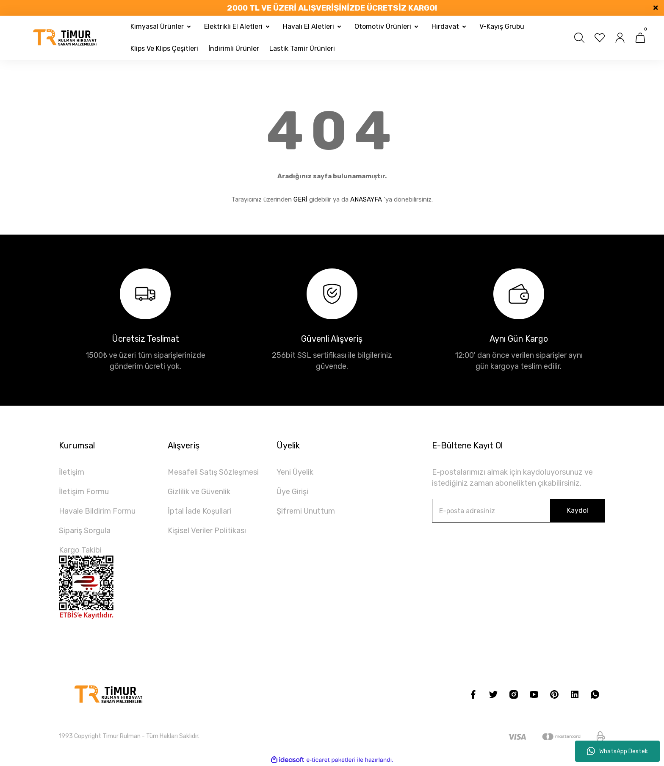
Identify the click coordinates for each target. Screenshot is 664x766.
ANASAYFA (366, 199)
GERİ (300, 199)
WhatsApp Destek (617, 751)
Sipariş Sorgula (85, 530)
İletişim (71, 472)
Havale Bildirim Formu (97, 511)
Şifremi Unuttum (306, 511)
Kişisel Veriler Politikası (207, 530)
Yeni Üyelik (295, 472)
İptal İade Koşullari (199, 511)
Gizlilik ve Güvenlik (199, 491)
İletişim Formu (84, 491)
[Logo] (65, 38)
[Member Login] (620, 37)
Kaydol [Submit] (577, 510)
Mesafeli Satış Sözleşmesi (213, 472)
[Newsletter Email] (518, 511)
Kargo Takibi (80, 550)
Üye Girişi (292, 491)
